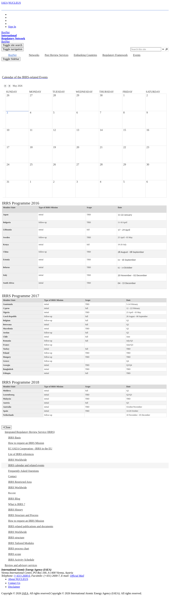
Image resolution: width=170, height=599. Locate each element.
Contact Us (14, 583)
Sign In (12, 26)
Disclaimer (14, 586)
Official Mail (77, 575)
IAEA (4, 2)
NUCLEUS (14, 2)
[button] (163, 49)
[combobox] (146, 49)
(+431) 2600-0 (22, 575)
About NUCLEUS (18, 579)
